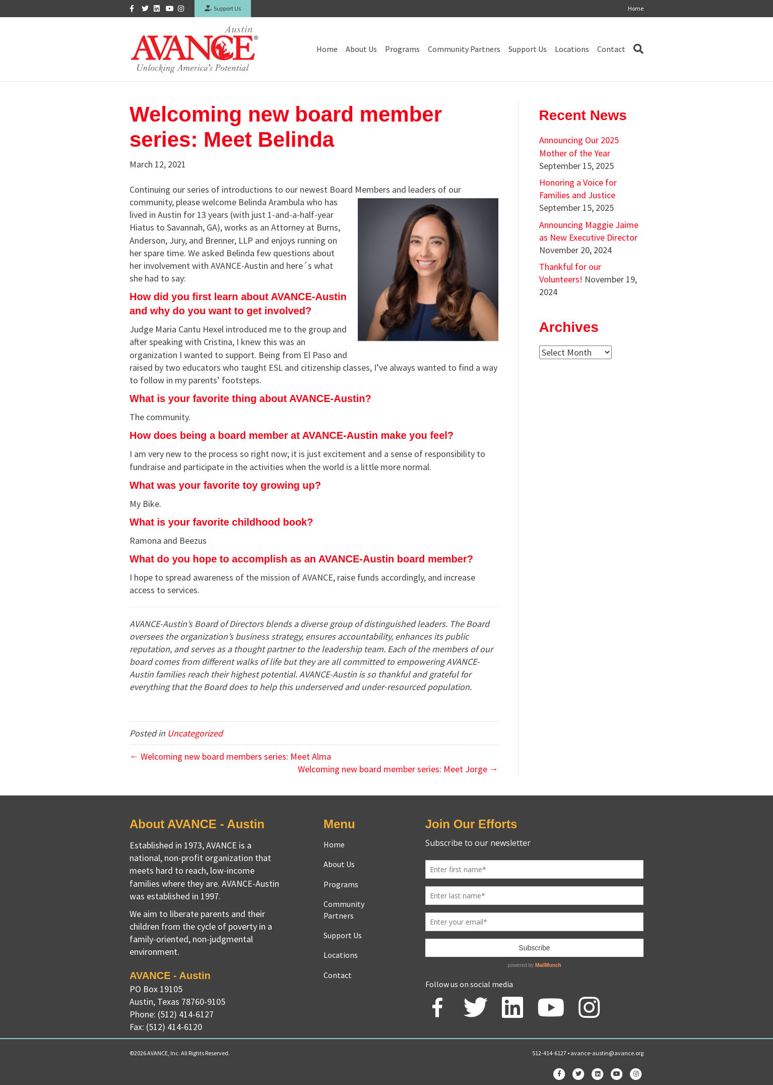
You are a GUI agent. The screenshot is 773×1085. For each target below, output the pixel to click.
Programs (402, 49)
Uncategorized (195, 733)
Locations (572, 49)
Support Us (223, 8)
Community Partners (464, 49)
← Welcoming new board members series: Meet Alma (230, 756)
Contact (611, 49)
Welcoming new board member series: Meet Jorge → (398, 769)
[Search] (636, 49)
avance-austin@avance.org (606, 1053)
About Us (361, 49)
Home (635, 8)
